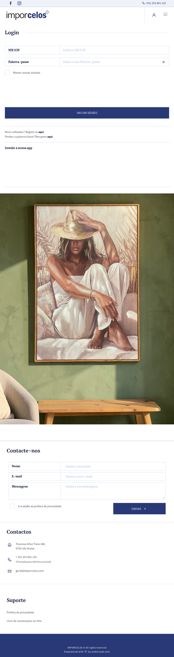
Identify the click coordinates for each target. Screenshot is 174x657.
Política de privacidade (20, 612)
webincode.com (100, 651)
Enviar (139, 509)
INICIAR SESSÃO (87, 113)
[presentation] (37, 89)
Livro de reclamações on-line (24, 621)
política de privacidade (47, 506)
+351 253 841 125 (153, 3)
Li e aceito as (39, 506)
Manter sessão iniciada (26, 72)
